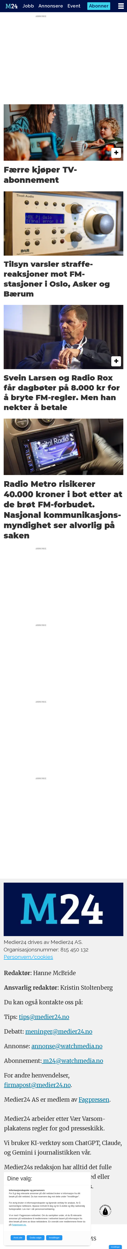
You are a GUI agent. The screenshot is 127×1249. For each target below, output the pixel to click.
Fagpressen (94, 1099)
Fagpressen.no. (19, 1225)
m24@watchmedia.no (72, 1060)
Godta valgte (35, 1237)
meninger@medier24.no (58, 1031)
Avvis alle (17, 1237)
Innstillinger (115, 1247)
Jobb (28, 6)
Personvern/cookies (28, 957)
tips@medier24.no (44, 1017)
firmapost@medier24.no (37, 1085)
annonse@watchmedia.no (67, 1046)
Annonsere (50, 6)
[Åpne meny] (121, 6)
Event (74, 6)
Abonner (99, 6)
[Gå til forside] (11, 6)
